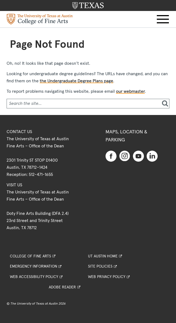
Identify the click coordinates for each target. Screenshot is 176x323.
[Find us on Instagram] (124, 155)
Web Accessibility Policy (34, 277)
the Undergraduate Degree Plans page (76, 81)
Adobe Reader (62, 287)
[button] (162, 19)
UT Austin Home (103, 256)
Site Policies (100, 266)
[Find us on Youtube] (138, 156)
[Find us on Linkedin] (152, 156)
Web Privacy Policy (106, 277)
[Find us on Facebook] (111, 156)
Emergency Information (33, 266)
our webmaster (130, 91)
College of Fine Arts (30, 256)
